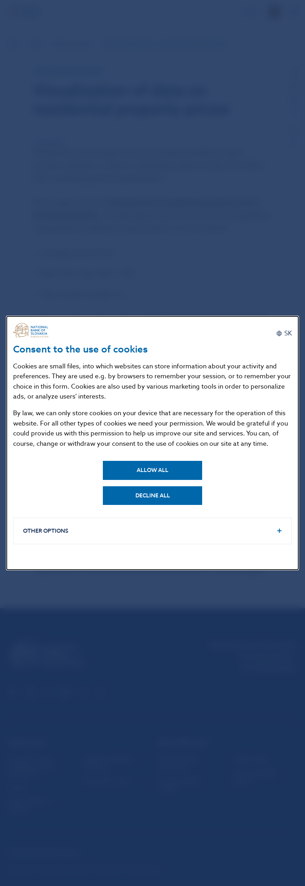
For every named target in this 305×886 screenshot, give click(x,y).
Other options (45, 531)
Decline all (152, 495)
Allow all (152, 470)
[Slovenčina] (284, 333)
